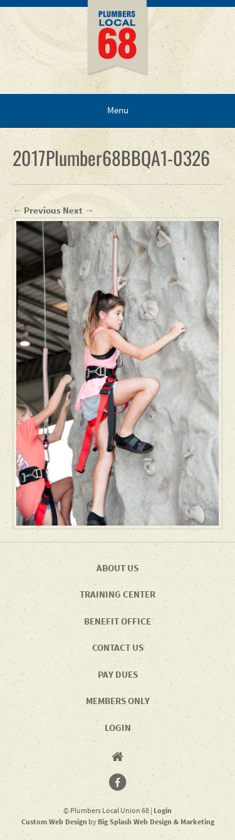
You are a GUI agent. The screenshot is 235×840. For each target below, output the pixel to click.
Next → (78, 210)
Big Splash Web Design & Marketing (156, 821)
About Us (117, 568)
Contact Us (118, 647)
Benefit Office (117, 621)
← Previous (37, 210)
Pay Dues (118, 674)
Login (118, 728)
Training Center (117, 594)
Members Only (118, 701)
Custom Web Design (54, 821)
